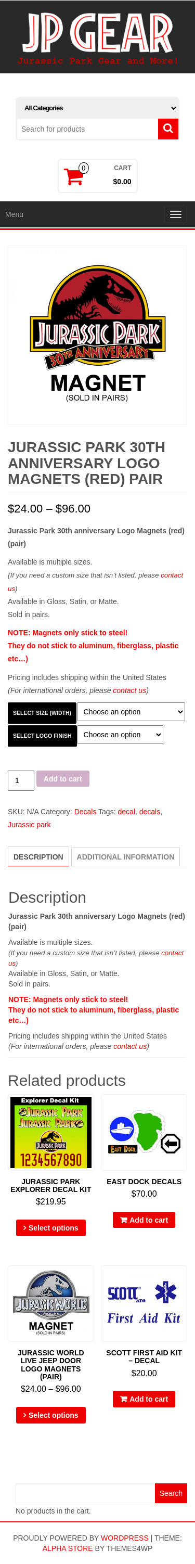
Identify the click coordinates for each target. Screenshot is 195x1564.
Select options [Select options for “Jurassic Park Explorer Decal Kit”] (54, 1228)
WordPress (125, 1538)
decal (126, 811)
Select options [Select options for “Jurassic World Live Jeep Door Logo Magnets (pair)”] (54, 1415)
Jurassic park (29, 825)
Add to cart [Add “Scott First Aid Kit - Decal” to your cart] (148, 1399)
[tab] (38, 856)
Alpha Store (68, 1548)
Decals (85, 811)
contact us (129, 690)
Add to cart (63, 779)
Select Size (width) (42, 713)
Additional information (126, 857)
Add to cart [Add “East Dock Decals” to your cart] (148, 1220)
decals (149, 811)
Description (38, 857)
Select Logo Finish (42, 736)
